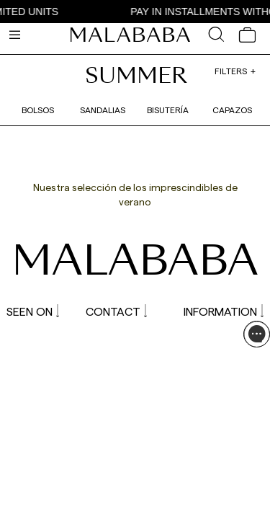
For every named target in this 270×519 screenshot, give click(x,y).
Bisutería (168, 110)
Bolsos (38, 110)
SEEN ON (32, 311)
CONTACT (116, 311)
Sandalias (102, 110)
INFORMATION (224, 311)
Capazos (232, 110)
